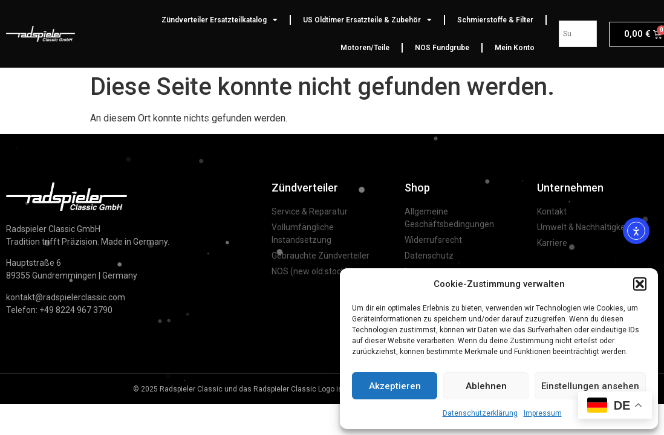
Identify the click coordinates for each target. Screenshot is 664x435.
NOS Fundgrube (442, 48)
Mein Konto (515, 48)
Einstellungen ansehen (590, 386)
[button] (640, 284)
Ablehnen (486, 386)
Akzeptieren (395, 386)
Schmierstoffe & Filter (495, 20)
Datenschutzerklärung (480, 413)
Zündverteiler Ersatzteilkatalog (219, 20)
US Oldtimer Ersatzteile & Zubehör (367, 20)
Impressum (543, 413)
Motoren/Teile (364, 48)
